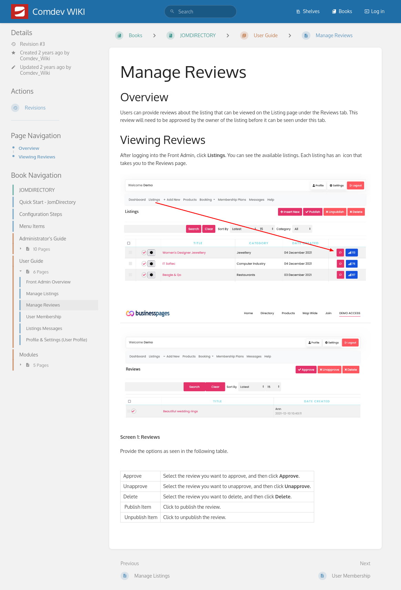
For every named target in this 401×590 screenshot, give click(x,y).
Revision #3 (28, 44)
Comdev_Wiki (35, 58)
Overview (29, 148)
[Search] (172, 11)
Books (342, 11)
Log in (374, 11)
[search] (200, 11)
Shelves (308, 11)
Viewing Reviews (37, 156)
